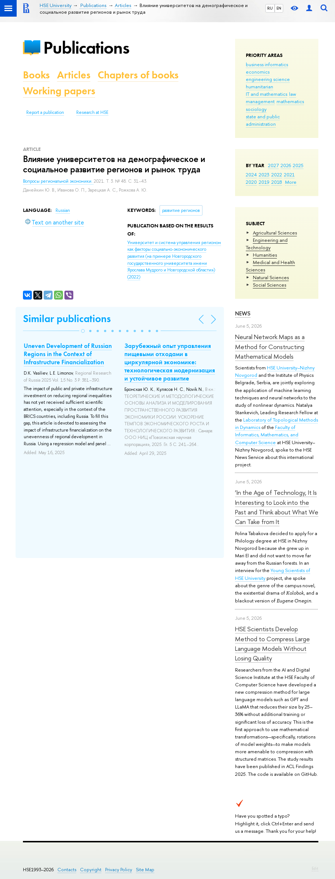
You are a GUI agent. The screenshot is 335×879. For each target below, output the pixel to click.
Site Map (145, 869)
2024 (251, 174)
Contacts (66, 869)
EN (279, 8)
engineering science (268, 79)
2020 (251, 182)
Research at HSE (92, 112)
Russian (63, 210)
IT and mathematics (266, 94)
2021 (289, 174)
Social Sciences (269, 284)
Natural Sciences (271, 277)
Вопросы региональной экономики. (58, 181)
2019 (264, 182)
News (243, 313)
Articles (73, 74)
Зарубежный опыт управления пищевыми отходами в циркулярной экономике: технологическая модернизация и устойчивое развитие (169, 362)
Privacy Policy (118, 869)
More (291, 182)
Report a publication (45, 112)
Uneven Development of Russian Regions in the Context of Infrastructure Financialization (68, 354)
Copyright (90, 869)
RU (270, 8)
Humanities (265, 254)
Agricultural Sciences (275, 232)
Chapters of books (138, 74)
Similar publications (67, 318)
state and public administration (263, 120)
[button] (83, 331)
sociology (256, 109)
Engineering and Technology (267, 244)
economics (257, 71)
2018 (276, 182)
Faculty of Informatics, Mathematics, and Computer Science (266, 434)
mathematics (290, 101)
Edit (315, 868)
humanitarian (259, 86)
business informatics (267, 64)
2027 (273, 165)
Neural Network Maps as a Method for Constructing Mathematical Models (270, 346)
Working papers (59, 90)
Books (36, 74)
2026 (286, 165)
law (292, 94)
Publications (86, 47)
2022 (276, 174)
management (260, 101)
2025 (298, 165)
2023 (264, 174)
